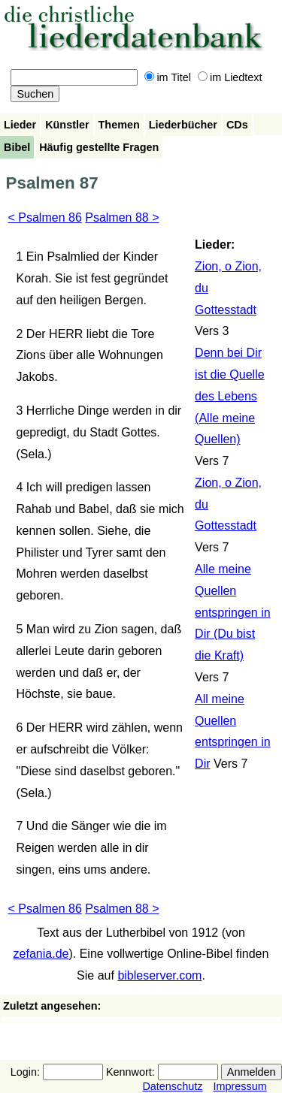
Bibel (17, 147)
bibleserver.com (159, 975)
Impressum (239, 1086)
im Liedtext (230, 77)
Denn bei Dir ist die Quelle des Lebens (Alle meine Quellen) (230, 395)
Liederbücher (183, 125)
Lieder (20, 125)
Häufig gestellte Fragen (99, 147)
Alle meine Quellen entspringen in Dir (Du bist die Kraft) (233, 612)
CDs (237, 125)
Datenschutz (172, 1086)
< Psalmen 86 (45, 217)
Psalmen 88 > (122, 217)
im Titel (167, 77)
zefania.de (41, 953)
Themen (119, 125)
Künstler (67, 125)
